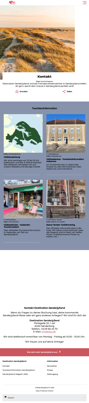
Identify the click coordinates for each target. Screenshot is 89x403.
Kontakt (6, 366)
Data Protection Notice (44, 391)
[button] (56, 2)
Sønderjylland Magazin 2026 (15, 374)
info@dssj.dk (49, 331)
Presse (50, 370)
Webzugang (52, 374)
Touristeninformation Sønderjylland (18, 370)
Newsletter (52, 366)
